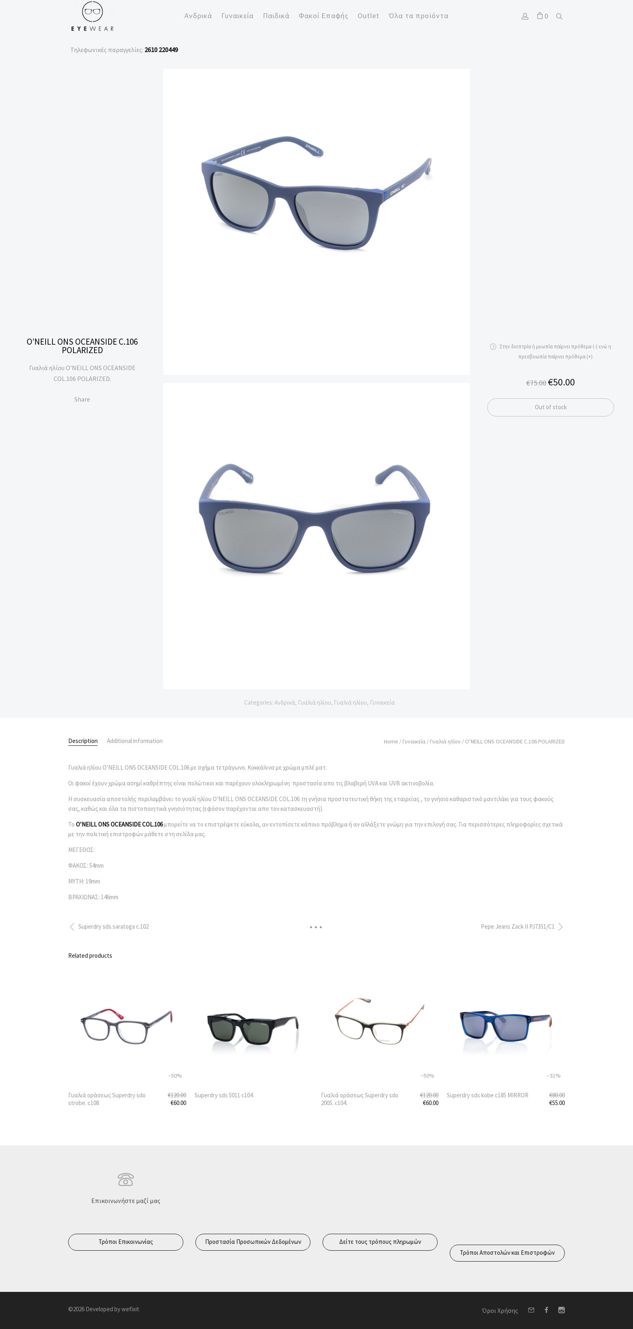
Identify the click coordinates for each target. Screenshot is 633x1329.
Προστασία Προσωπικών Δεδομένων (253, 1241)
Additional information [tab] (135, 741)
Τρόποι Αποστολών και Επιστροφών (507, 1252)
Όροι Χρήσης (500, 1310)
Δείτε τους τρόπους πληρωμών (380, 1241)
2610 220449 (160, 50)
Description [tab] (83, 741)
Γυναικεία (382, 702)
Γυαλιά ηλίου (314, 702)
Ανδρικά (285, 702)
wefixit (130, 1309)
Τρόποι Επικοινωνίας (126, 1241)
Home (391, 741)
